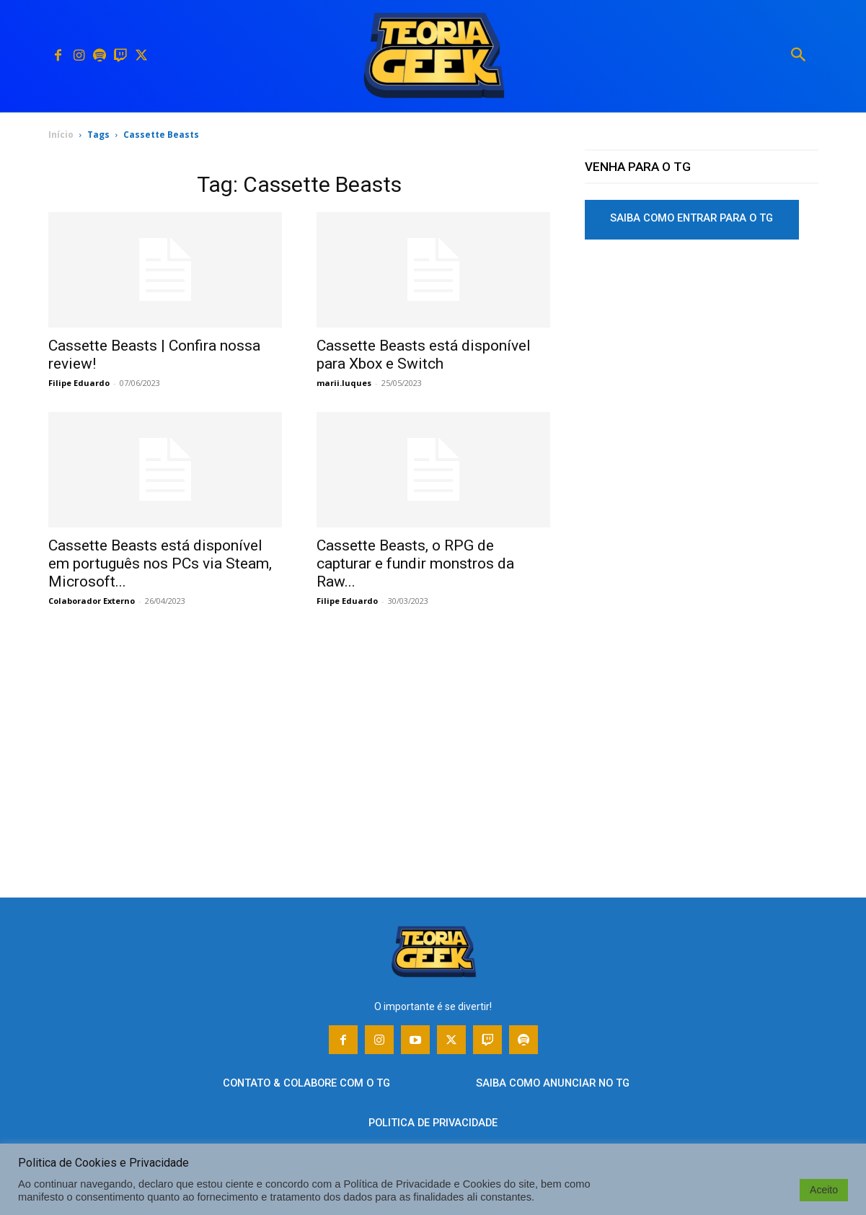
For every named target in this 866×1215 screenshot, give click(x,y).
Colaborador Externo (91, 600)
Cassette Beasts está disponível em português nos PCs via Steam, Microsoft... (160, 563)
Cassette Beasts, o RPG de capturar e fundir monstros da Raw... (415, 563)
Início (61, 134)
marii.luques (344, 382)
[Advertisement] (701, 360)
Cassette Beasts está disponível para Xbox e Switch (424, 354)
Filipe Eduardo (79, 382)
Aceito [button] (824, 1190)
